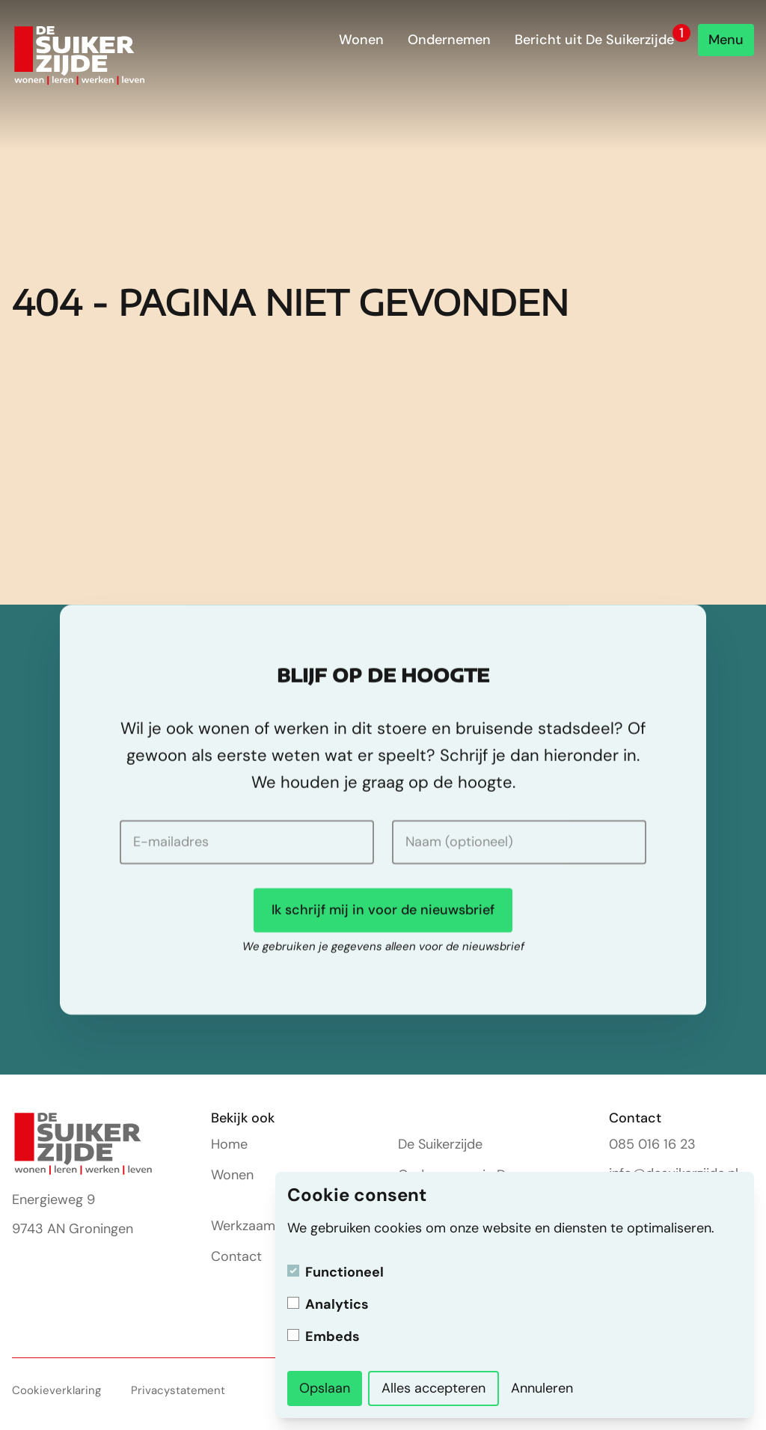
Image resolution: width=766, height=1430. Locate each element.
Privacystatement (178, 1390)
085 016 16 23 (652, 1144)
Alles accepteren (433, 1388)
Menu (726, 40)
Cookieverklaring (56, 1390)
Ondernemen (449, 40)
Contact (236, 1256)
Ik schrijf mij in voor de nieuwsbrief (383, 910)
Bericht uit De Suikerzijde (594, 40)
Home (229, 1144)
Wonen (361, 40)
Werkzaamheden (262, 1226)
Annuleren (542, 1388)
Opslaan (324, 1388)
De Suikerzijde (440, 1144)
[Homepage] (79, 56)
